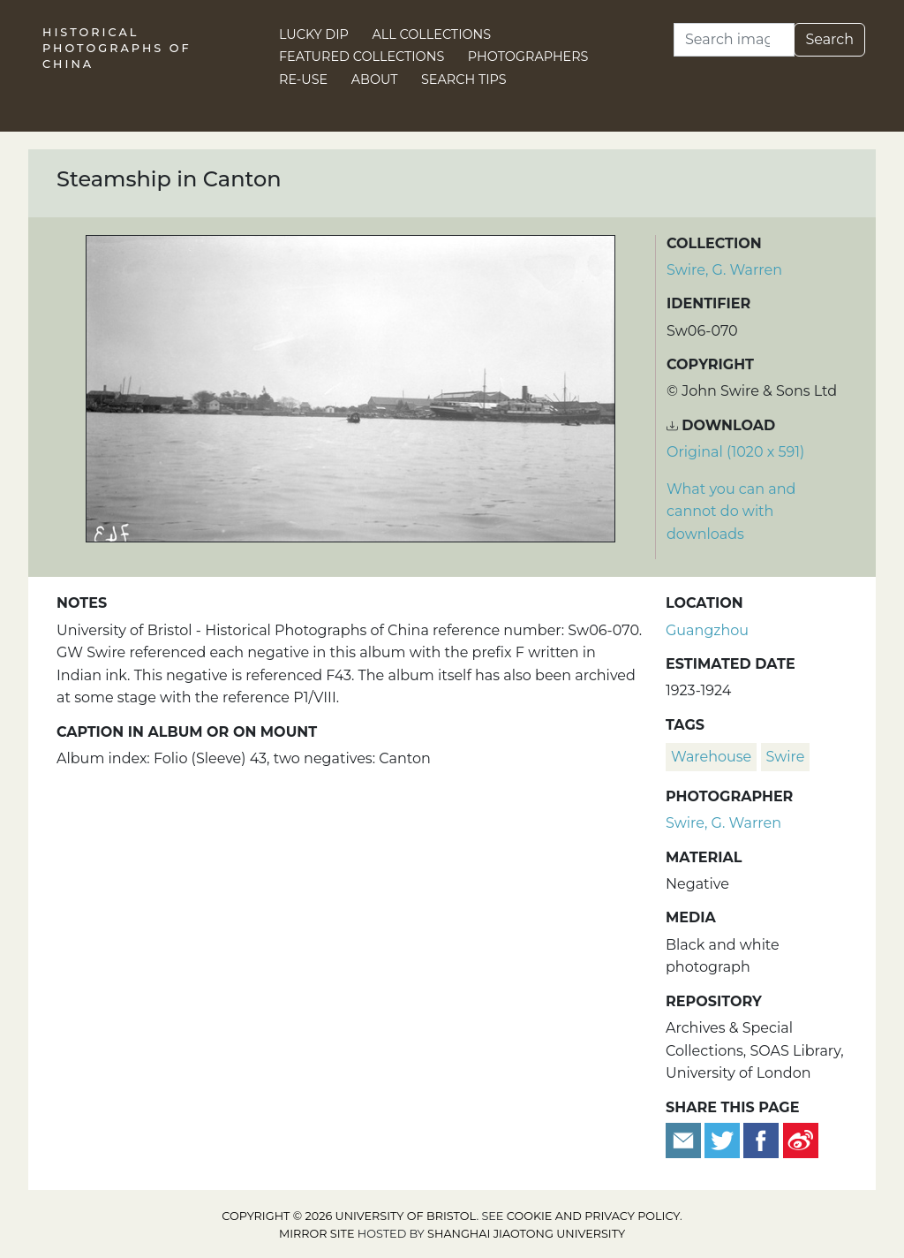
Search (829, 39)
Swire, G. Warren (724, 269)
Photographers (528, 56)
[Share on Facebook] (761, 1139)
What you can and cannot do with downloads (731, 511)
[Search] (734, 40)
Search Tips (464, 79)
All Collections (432, 34)
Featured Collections (361, 56)
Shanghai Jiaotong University (526, 1233)
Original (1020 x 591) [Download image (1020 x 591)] (735, 451)
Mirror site (317, 1233)
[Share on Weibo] (800, 1139)
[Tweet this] (723, 1139)
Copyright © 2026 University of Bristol (349, 1216)
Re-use (303, 79)
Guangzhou (707, 630)
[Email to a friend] (685, 1139)
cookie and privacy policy (593, 1216)
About (374, 79)
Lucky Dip (314, 34)
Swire (785, 756)
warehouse (711, 756)
